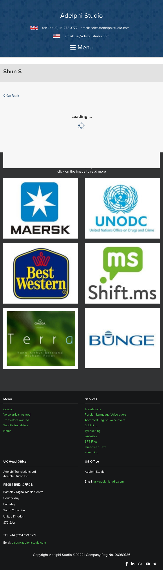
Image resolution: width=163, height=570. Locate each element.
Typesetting (93, 431)
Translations (93, 409)
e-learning (91, 452)
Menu (81, 47)
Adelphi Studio (81, 15)
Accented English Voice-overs (105, 420)
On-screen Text (95, 447)
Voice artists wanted (17, 414)
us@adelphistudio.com (92, 36)
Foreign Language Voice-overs (106, 414)
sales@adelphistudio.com (110, 27)
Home (7, 431)
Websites (91, 436)
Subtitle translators (16, 425)
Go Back (11, 95)
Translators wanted (16, 420)
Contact (8, 409)
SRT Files (91, 441)
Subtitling (91, 425)
